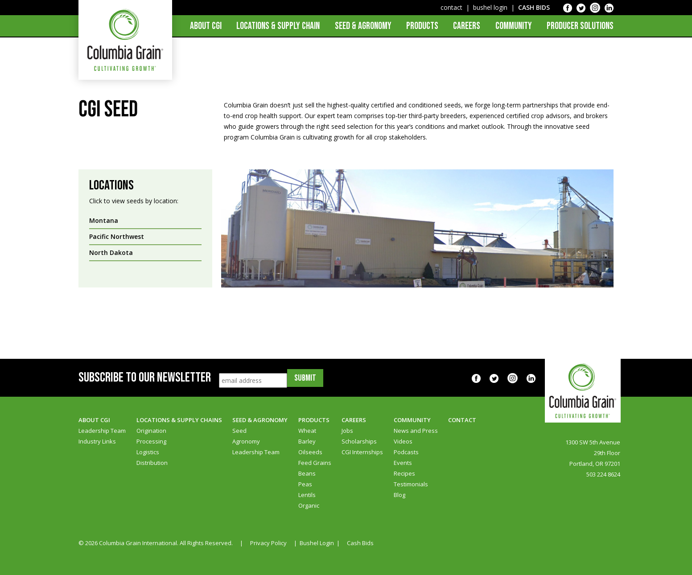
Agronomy (246, 441)
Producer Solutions (580, 26)
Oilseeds (310, 452)
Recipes (404, 473)
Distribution (152, 463)
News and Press (416, 431)
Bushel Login (317, 543)
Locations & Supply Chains (179, 420)
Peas (305, 484)
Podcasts (406, 452)
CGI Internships (362, 452)
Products (422, 26)
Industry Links (97, 441)
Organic (308, 505)
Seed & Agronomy (363, 26)
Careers (466, 26)
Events (403, 463)
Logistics (147, 452)
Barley (307, 441)
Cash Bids (360, 543)
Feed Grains (314, 463)
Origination (151, 431)
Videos (403, 441)
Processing (151, 441)
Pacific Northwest (116, 236)
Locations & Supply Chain (278, 26)
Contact (462, 420)
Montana (103, 220)
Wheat (307, 431)
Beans (307, 473)
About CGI (206, 26)
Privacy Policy (268, 543)
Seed (239, 431)
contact (451, 7)
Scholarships (359, 441)
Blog (399, 495)
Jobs (347, 431)
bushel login (490, 7)
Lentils (307, 495)
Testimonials (411, 484)
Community (513, 26)
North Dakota (111, 252)
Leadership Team (102, 431)
